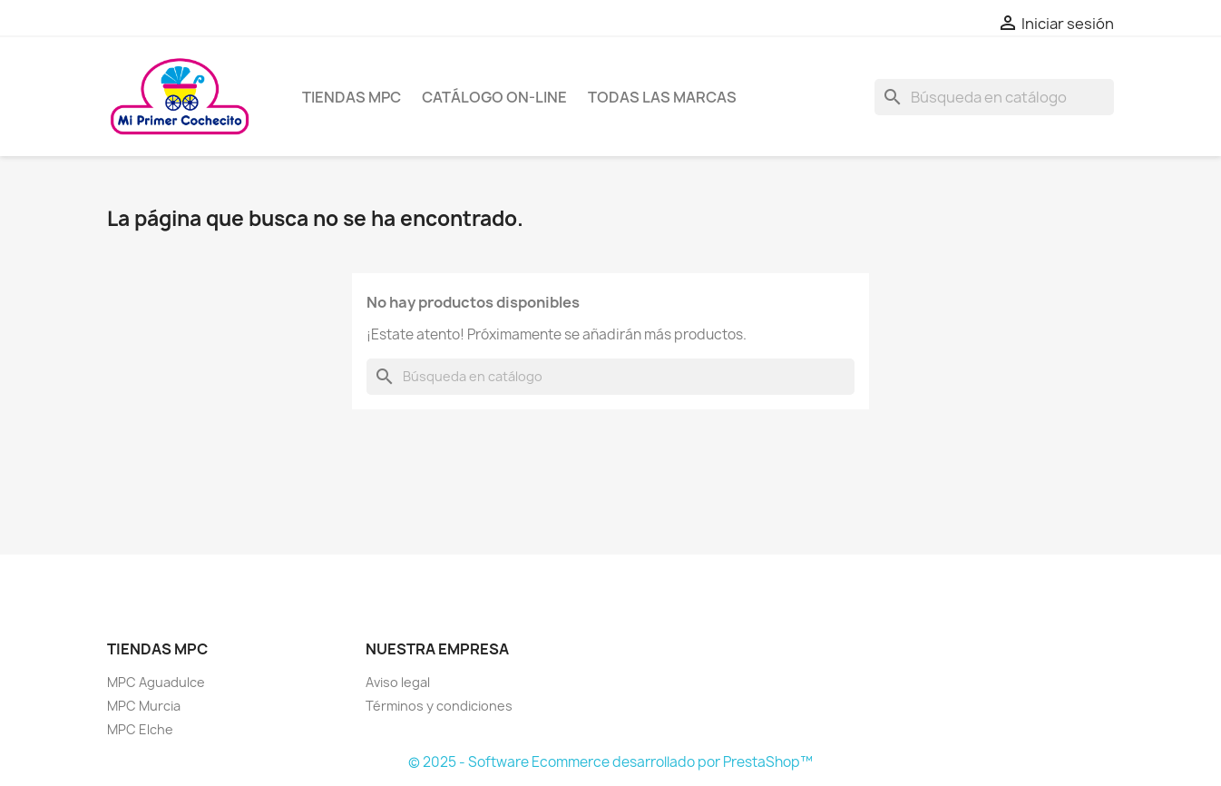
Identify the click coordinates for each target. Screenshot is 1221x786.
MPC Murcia (144, 705)
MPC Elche (140, 729)
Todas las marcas (662, 97)
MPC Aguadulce (156, 682)
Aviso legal (398, 682)
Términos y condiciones (439, 705)
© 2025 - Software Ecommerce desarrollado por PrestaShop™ (610, 761)
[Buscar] (994, 97)
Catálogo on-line (494, 97)
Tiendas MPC (351, 97)
